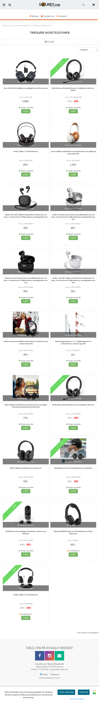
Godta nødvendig (66, 692)
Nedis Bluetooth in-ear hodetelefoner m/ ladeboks (73, 468)
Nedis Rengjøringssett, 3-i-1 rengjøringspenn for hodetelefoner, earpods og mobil (73, 342)
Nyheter (34, 16)
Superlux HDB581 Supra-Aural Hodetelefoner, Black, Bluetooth (73, 532)
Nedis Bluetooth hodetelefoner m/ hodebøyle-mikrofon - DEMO (73, 89)
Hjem (5, 25)
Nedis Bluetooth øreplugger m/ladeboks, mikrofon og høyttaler (26, 532)
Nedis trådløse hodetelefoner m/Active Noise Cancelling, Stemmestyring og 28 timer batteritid (25, 406)
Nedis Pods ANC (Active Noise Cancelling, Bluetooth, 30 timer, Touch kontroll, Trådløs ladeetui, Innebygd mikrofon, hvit (73, 217)
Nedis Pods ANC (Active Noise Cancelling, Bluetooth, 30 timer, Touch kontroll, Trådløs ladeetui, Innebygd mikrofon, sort (26, 280)
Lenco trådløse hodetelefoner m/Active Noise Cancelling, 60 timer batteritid (73, 152)
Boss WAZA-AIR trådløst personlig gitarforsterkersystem (26, 88)
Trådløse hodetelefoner (42, 25)
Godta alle (83, 692)
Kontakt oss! (48, 16)
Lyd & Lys (12, 25)
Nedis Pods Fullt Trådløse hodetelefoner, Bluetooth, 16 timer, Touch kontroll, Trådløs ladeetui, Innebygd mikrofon (26, 216)
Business (54, 674)
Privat (44, 674)
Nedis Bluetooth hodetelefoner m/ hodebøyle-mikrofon (73, 405)
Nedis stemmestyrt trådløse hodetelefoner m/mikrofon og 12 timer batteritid (26, 342)
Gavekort (62, 16)
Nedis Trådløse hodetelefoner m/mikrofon (26, 468)
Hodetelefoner (24, 25)
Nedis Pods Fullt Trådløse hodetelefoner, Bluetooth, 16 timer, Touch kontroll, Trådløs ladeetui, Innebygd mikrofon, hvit (73, 280)
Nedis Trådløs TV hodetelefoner (25, 151)
